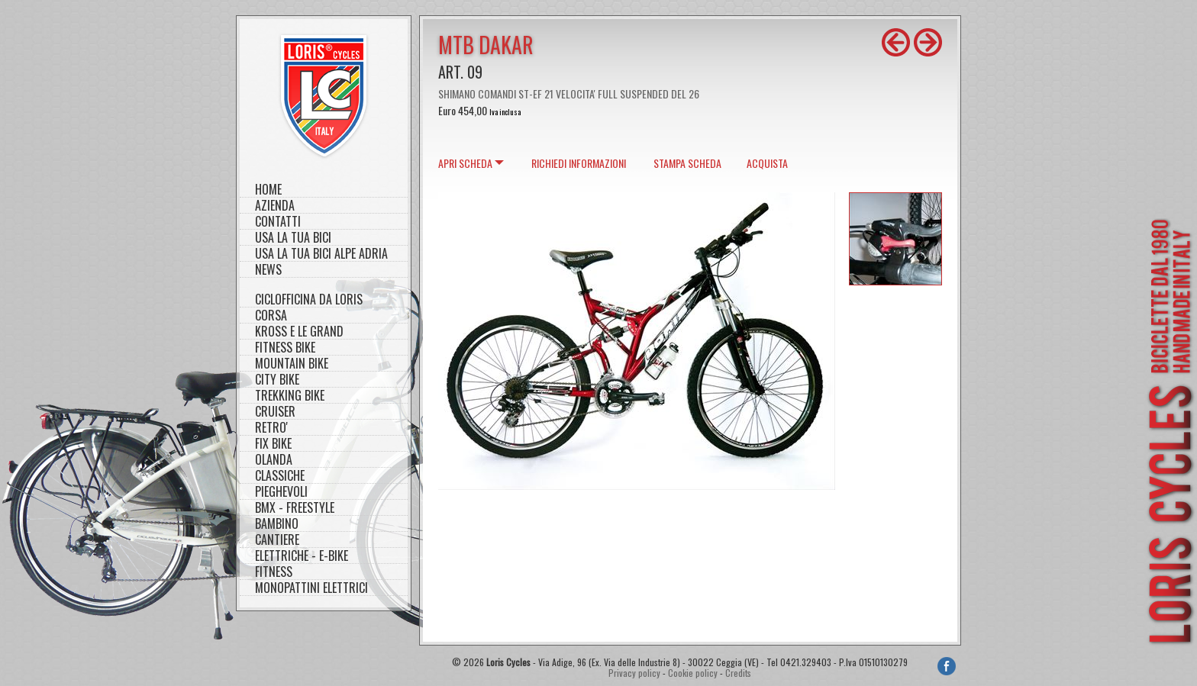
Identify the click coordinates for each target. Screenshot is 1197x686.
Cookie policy (693, 672)
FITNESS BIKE (285, 348)
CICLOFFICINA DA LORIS (309, 299)
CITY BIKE (277, 380)
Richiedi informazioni (578, 163)
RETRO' (271, 428)
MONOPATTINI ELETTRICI (311, 588)
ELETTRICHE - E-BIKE (301, 556)
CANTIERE (277, 540)
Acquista (767, 163)
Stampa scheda (687, 163)
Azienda (275, 206)
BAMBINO (276, 524)
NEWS (268, 270)
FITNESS (273, 572)
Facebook (946, 666)
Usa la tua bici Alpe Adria (321, 254)
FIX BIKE (273, 444)
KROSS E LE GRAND (299, 332)
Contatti (278, 222)
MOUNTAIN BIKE (291, 364)
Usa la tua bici (293, 238)
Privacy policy (634, 672)
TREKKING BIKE (289, 396)
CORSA (271, 316)
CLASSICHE (280, 476)
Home (268, 190)
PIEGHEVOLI (281, 492)
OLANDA (273, 460)
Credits (738, 672)
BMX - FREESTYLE (294, 508)
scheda (465, 163)
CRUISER (275, 412)
